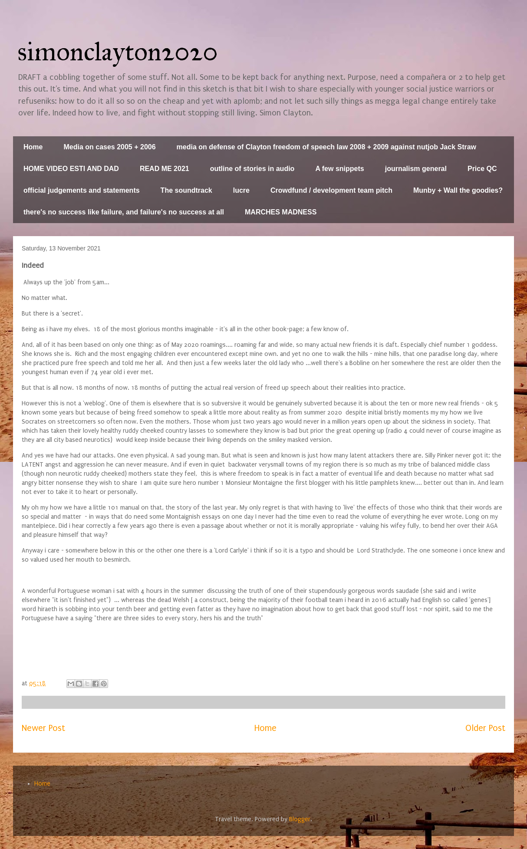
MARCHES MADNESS (280, 212)
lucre (241, 190)
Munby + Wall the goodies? (458, 190)
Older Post (485, 728)
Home (33, 147)
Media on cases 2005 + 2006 (109, 147)
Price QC (482, 168)
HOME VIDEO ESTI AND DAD (71, 168)
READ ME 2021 (164, 168)
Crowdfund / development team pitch (331, 190)
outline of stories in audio (252, 168)
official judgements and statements (81, 190)
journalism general (416, 168)
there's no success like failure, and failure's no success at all (123, 212)
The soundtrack (186, 190)
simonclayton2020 (117, 51)
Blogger (299, 819)
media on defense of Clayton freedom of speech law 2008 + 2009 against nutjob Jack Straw (326, 147)
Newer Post (43, 728)
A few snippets (339, 168)
